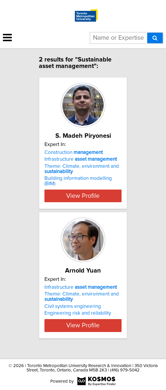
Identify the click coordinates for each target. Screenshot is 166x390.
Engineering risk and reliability (77, 313)
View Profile (82, 195)
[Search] (155, 38)
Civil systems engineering (72, 306)
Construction (73, 152)
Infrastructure (80, 159)
